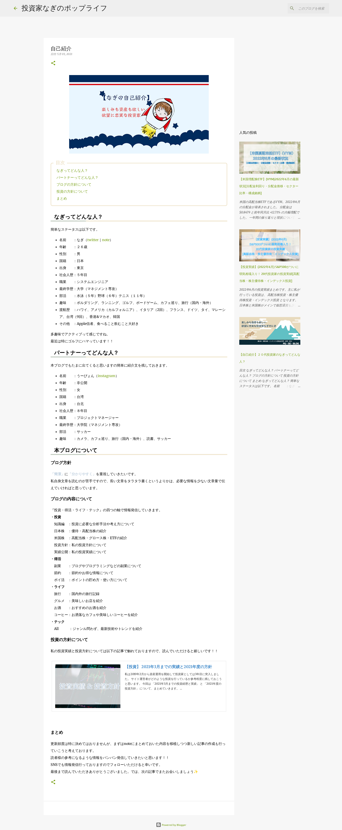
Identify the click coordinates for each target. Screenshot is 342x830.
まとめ (61, 198)
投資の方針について (72, 191)
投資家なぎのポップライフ (64, 7)
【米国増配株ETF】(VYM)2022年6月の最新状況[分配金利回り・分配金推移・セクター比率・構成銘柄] (269, 186)
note (105, 240)
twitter (93, 240)
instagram (106, 376)
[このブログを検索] (306, 8)
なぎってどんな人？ (72, 170)
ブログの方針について (73, 184)
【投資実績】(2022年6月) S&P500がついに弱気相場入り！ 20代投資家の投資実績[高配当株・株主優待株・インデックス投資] (269, 274)
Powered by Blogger (171, 825)
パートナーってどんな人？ (77, 177)
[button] (53, 63)
